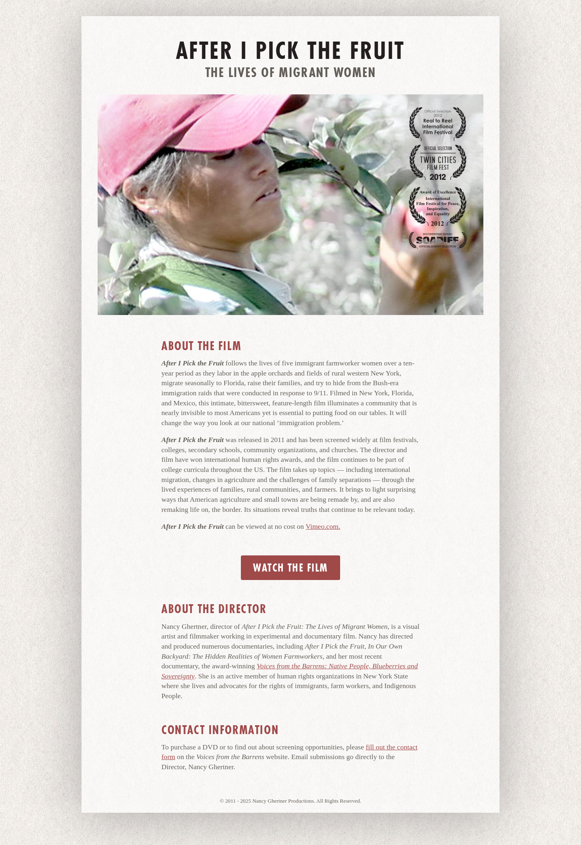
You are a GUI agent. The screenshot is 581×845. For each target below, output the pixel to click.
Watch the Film (290, 567)
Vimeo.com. (322, 526)
